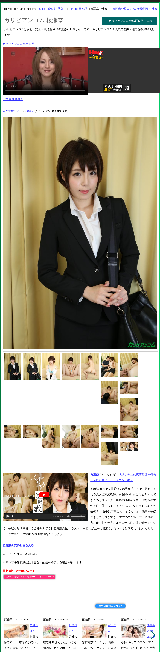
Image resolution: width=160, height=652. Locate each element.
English (41, 8)
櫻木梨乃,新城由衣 (151, 631)
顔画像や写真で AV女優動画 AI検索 (134, 8)
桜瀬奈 (29, 110)
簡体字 (62, 8)
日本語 (83, 8)
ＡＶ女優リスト (12, 110)
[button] (153, 635)
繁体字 (51, 8)
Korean (72, 8)
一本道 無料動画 (13, 99)
